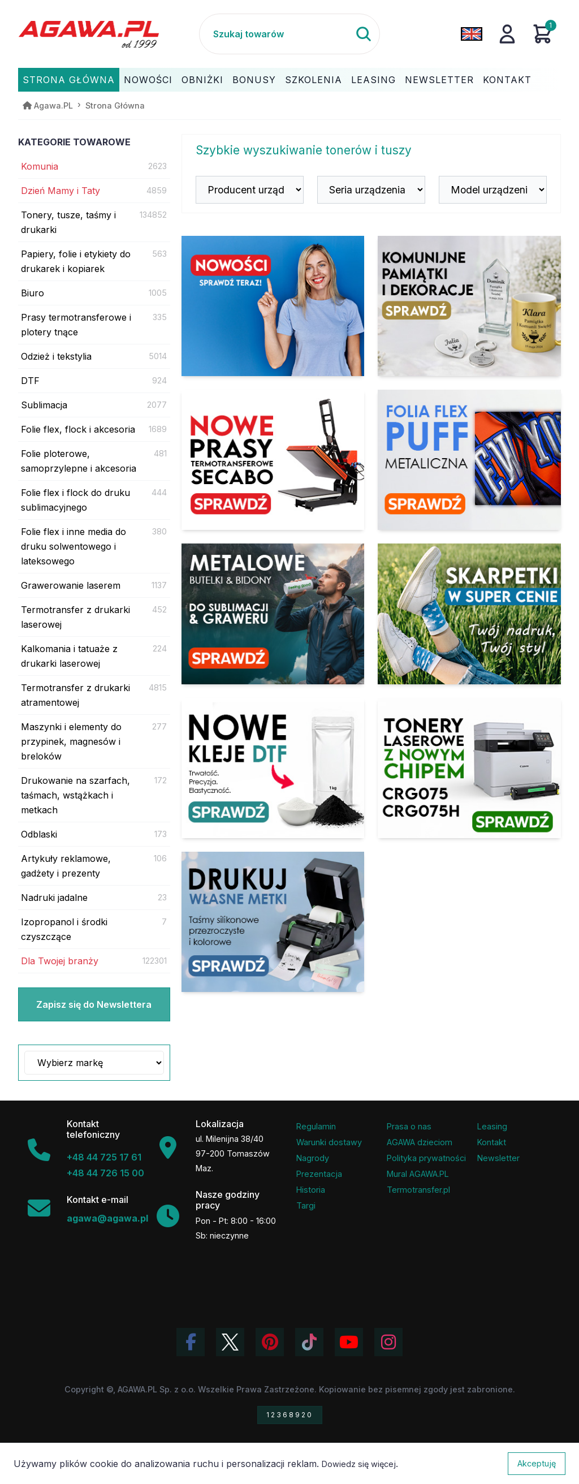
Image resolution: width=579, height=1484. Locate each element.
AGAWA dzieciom (419, 1142)
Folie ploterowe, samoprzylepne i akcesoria (78, 461)
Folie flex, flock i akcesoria (78, 429)
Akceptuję (536, 1463)
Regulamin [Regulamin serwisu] (316, 1126)
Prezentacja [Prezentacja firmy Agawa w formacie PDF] (319, 1174)
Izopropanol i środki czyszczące (64, 929)
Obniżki (202, 79)
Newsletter (439, 79)
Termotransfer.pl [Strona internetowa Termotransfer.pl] (418, 1189)
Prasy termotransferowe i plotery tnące (76, 325)
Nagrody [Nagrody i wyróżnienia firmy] (312, 1158)
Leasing (373, 79)
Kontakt (507, 79)
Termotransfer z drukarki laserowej (75, 617)
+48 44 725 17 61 (104, 1157)
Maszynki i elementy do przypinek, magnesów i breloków (71, 741)
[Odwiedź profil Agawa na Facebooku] (190, 1342)
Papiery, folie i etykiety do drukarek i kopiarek (76, 261)
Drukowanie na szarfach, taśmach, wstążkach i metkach (75, 795)
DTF (30, 380)
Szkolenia (313, 79)
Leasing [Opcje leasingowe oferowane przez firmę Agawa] (492, 1126)
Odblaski (39, 834)
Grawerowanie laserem (70, 585)
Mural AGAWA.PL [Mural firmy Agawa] (418, 1174)
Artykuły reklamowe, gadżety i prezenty (66, 866)
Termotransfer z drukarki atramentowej (75, 695)
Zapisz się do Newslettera (94, 1004)
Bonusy (254, 79)
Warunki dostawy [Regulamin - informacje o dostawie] (329, 1142)
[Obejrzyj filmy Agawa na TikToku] (309, 1342)
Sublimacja (44, 405)
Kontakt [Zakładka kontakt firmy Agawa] (491, 1142)
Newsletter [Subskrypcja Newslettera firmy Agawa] (498, 1158)
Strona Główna (69, 79)
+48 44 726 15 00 (105, 1173)
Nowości (148, 79)
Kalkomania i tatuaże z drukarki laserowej (69, 656)
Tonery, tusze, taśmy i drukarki (68, 222)
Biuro (32, 293)
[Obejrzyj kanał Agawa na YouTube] (349, 1342)
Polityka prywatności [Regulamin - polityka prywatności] (426, 1158)
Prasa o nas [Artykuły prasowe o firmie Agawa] (409, 1126)
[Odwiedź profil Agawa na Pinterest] (270, 1342)
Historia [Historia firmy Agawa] (310, 1189)
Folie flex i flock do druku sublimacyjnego (75, 500)
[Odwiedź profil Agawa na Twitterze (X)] (230, 1342)
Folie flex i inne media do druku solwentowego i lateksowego (73, 546)
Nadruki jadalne (54, 897)
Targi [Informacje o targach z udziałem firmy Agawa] (306, 1205)
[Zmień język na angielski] (471, 34)
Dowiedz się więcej (359, 1464)
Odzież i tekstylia (56, 356)
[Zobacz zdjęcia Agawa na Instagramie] (388, 1342)
